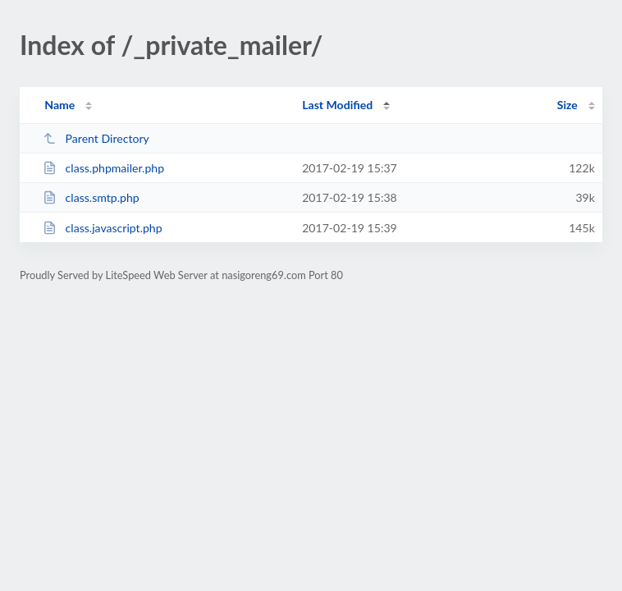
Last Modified (337, 105)
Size (567, 105)
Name (59, 105)
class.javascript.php (102, 228)
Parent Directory (96, 138)
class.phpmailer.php (103, 168)
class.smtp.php (91, 197)
